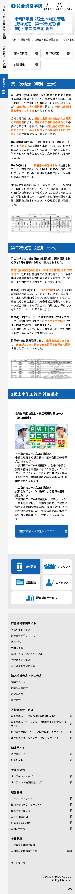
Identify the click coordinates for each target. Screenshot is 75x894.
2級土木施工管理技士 (46, 39)
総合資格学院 (27, 6)
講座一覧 (25, 39)
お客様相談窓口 (19, 816)
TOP (13, 39)
